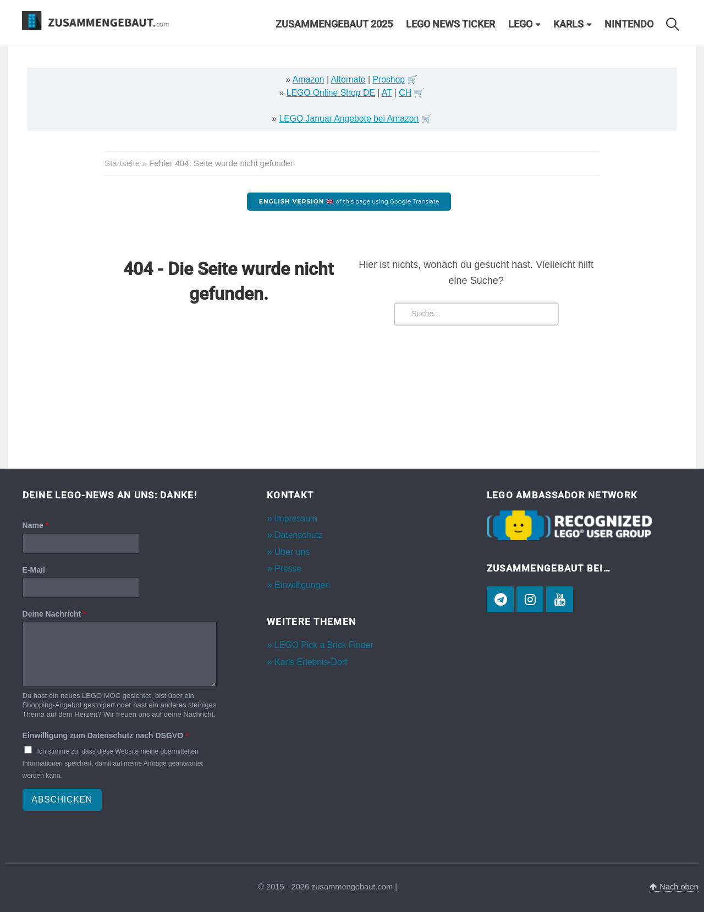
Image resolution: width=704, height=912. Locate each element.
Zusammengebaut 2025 (334, 24)
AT (387, 92)
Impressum (295, 518)
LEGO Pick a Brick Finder (323, 645)
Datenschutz (298, 535)
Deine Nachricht (54, 613)
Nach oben (674, 886)
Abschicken (62, 799)
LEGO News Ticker (450, 24)
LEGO (520, 24)
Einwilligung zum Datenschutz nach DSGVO (106, 735)
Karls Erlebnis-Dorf (310, 662)
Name (35, 525)
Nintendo (628, 24)
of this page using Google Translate (349, 201)
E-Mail (34, 569)
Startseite (122, 163)
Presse (287, 568)
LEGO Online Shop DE (331, 92)
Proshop (388, 79)
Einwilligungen (302, 585)
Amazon (308, 79)
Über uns (292, 552)
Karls (568, 24)
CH (405, 92)
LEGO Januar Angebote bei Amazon (349, 118)
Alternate (348, 79)
